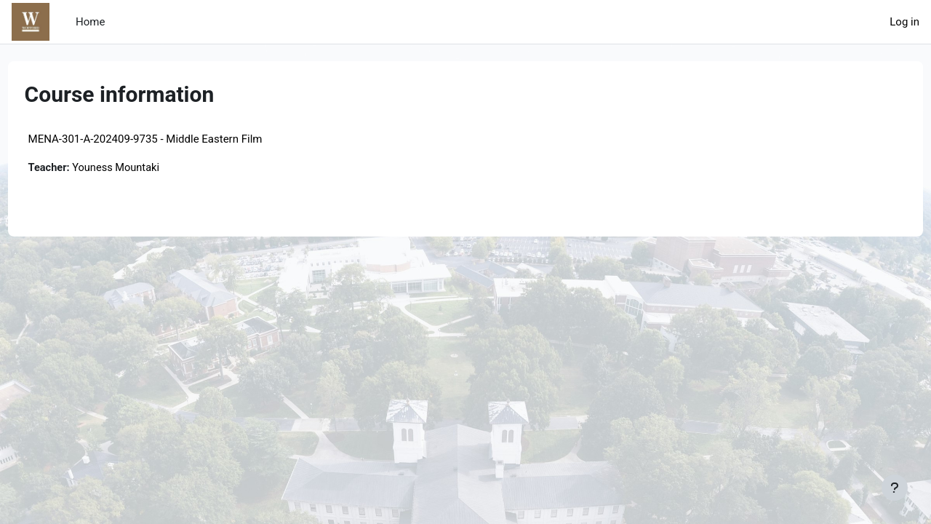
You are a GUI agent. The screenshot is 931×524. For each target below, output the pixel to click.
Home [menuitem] (90, 21)
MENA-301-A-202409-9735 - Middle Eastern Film (172, 139)
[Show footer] (895, 488)
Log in (904, 21)
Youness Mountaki (146, 168)
